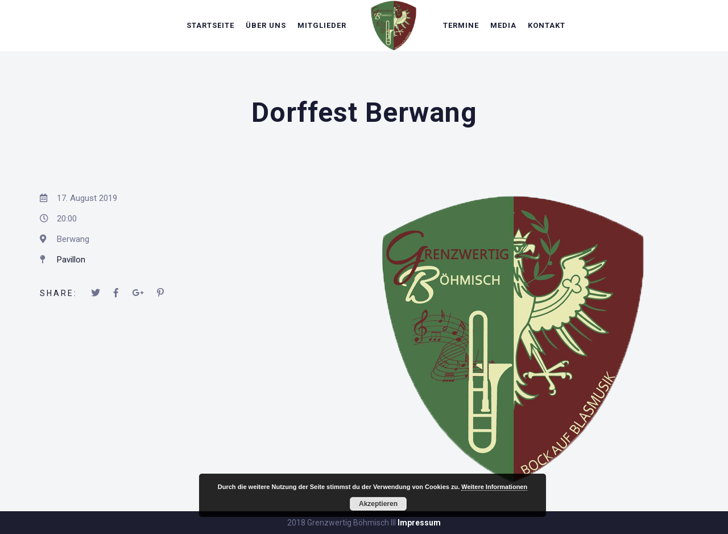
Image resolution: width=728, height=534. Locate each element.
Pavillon (71, 259)
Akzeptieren (378, 504)
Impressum (419, 522)
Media (503, 25)
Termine (461, 25)
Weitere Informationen (494, 486)
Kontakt (546, 25)
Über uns (266, 25)
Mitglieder (321, 25)
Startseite (210, 25)
